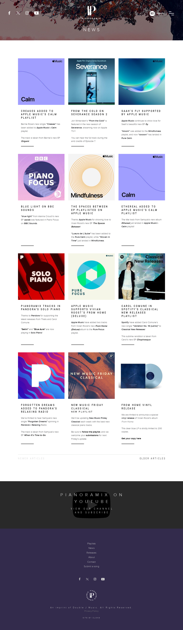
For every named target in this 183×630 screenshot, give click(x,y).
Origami (25, 141)
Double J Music (85, 607)
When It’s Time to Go (35, 435)
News (91, 548)
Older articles (153, 458)
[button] (171, 13)
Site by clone (91, 618)
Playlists (91, 543)
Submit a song (91, 566)
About (91, 557)
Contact (91, 561)
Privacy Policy (91, 611)
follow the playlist (91, 431)
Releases (91, 552)
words (27, 219)
